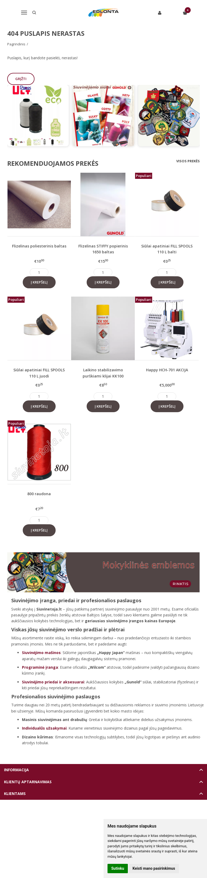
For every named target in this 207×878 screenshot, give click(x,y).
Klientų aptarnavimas (28, 781)
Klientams (15, 793)
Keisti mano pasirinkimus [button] (154, 868)
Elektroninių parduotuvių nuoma (91, 813)
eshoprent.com (128, 813)
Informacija (16, 769)
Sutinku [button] (117, 868)
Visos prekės (188, 161)
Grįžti (21, 78)
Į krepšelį (39, 282)
